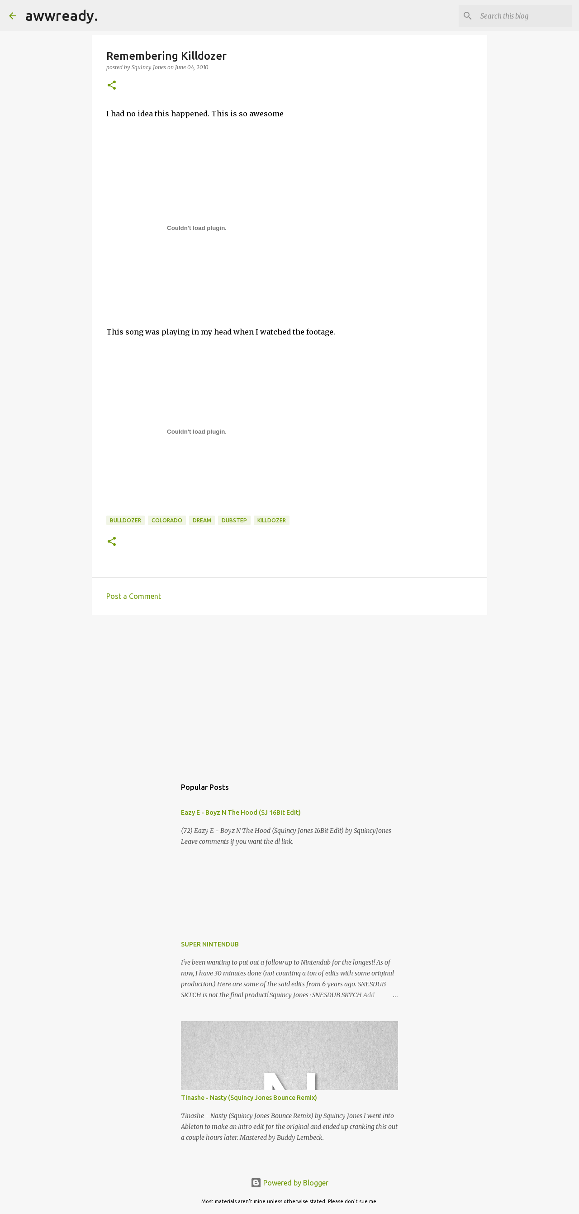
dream (202, 520)
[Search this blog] (524, 16)
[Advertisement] (289, 691)
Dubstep (234, 520)
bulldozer (125, 520)
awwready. (61, 15)
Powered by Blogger (289, 1183)
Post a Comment (133, 596)
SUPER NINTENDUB (210, 944)
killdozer (271, 520)
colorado (167, 520)
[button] (111, 86)
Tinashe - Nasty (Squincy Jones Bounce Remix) (249, 1097)
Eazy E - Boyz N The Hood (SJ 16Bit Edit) (241, 812)
